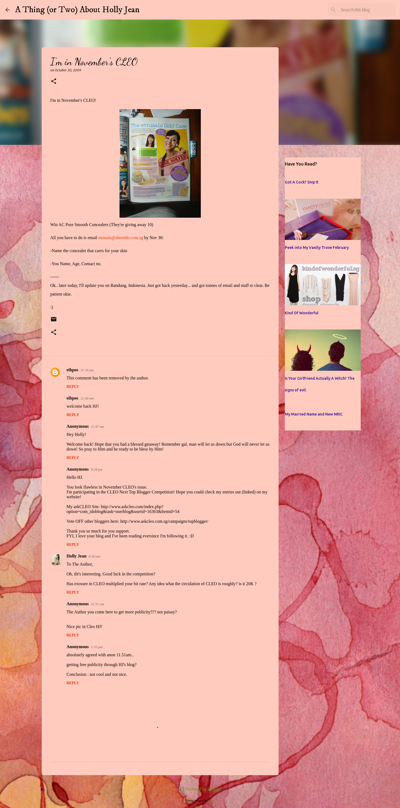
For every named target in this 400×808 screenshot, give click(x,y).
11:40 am (87, 398)
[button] (53, 81)
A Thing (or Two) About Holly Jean (77, 9)
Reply (73, 387)
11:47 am (97, 426)
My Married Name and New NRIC (314, 414)
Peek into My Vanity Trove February (317, 247)
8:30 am (94, 556)
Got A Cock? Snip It (301, 182)
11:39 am (87, 370)
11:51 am (97, 604)
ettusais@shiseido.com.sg (120, 237)
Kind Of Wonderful (301, 313)
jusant (211, 800)
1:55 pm (96, 647)
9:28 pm (96, 469)
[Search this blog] (367, 9)
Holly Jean (76, 556)
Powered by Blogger (200, 789)
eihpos (73, 369)
